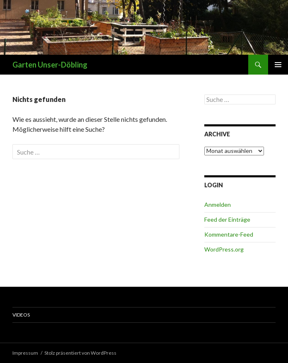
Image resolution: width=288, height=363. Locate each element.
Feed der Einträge (227, 219)
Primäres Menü (278, 65)
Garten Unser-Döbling (49, 64)
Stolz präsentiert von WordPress (80, 353)
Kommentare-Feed (228, 234)
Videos (21, 315)
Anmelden (217, 204)
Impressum (25, 353)
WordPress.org (224, 249)
